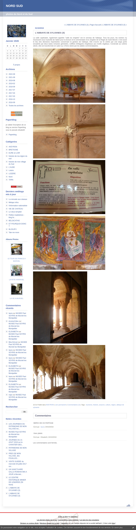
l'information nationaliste (18, 206)
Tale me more (14, 232)
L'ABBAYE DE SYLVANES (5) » (115, 25)
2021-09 (12, 77)
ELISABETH (13, 332)
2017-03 (12, 96)
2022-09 (12, 74)
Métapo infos (14, 202)
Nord (10, 177)
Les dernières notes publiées (68, 520)
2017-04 (12, 93)
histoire (95, 405)
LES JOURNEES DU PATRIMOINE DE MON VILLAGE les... (18, 426)
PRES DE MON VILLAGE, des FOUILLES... (15, 456)
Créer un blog (63, 516)
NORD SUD (14, 6)
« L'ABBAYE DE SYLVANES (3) (76, 25)
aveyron (102, 405)
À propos (16, 65)
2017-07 (12, 90)
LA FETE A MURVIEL (16, 280)
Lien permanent (60, 405)
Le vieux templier (15, 212)
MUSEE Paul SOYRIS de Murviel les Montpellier (17, 315)
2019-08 (12, 81)
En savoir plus (117, 528)
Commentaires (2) (73, 405)
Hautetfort (74, 516)
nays (10, 395)
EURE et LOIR (14, 153)
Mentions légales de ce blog (49, 523)
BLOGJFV (13, 229)
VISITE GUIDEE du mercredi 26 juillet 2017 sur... (18, 463)
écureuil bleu (13, 321)
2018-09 (12, 87)
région (113, 405)
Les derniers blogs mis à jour (47, 520)
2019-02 (12, 84)
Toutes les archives (16, 106)
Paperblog (13, 135)
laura (11, 313)
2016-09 (12, 102)
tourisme (89, 405)
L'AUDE (12, 167)
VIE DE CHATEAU (16, 209)
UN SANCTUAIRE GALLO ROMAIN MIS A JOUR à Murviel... (18, 471)
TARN (11, 180)
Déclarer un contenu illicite (29, 523)
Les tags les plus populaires (89, 520)
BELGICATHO (14, 221)
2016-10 (12, 99)
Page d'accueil (95, 25)
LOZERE (12, 174)
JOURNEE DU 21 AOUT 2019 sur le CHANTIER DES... (16, 442)
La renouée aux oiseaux (18, 199)
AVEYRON (13, 147)
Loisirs (11, 170)
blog (113, 523)
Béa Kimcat (13, 342)
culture (108, 405)
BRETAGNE (13, 150)
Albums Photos (12, 239)
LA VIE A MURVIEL (17, 298)
